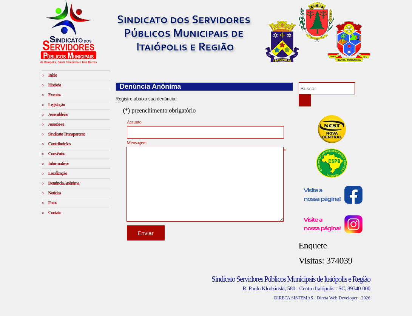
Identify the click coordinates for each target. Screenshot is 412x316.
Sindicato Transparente (66, 134)
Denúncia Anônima (63, 183)
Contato (54, 212)
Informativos (58, 163)
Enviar (145, 233)
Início (52, 75)
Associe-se (56, 124)
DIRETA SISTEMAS (293, 298)
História (54, 85)
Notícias (54, 193)
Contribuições (59, 143)
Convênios (56, 153)
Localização (57, 173)
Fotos (52, 202)
